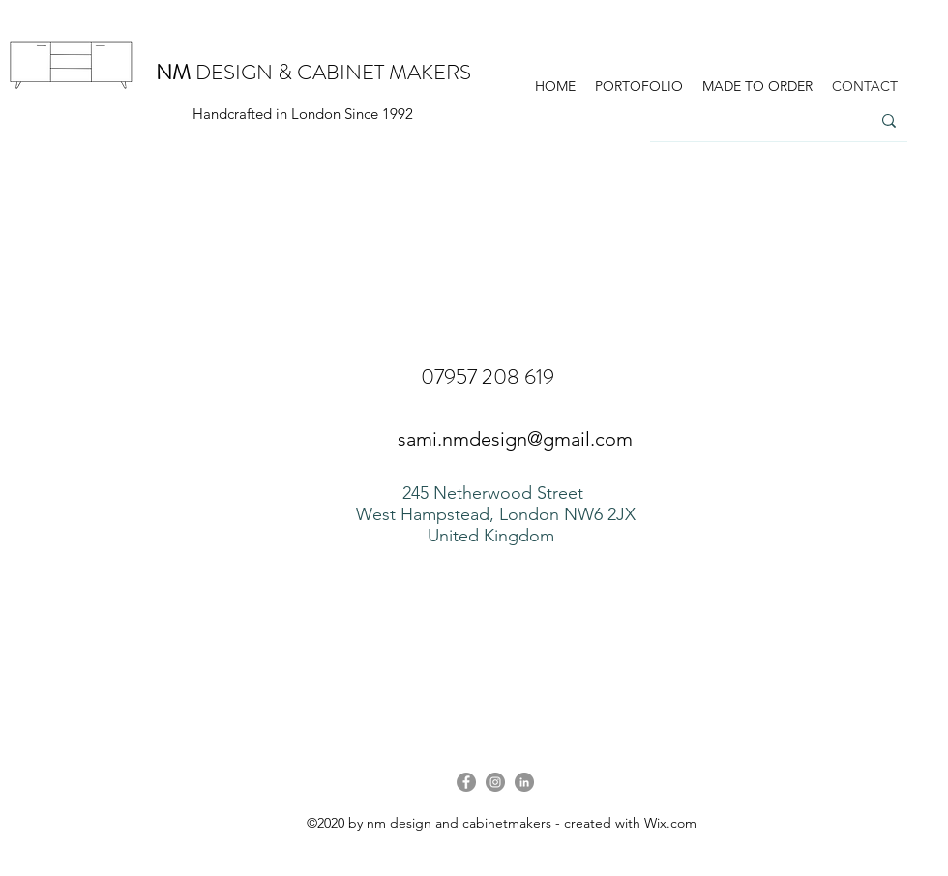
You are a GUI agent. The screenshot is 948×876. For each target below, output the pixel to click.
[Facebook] (466, 782)
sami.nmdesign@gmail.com (515, 439)
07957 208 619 (487, 377)
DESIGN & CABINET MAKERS (313, 72)
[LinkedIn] (524, 782)
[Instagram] (495, 782)
